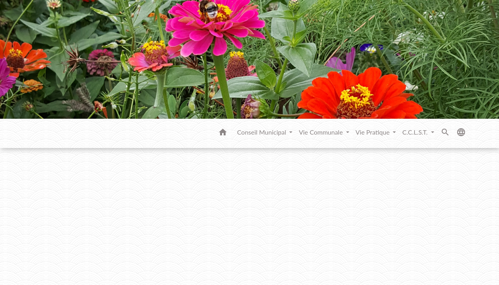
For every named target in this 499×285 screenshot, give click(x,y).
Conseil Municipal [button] (262, 132)
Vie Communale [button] (321, 132)
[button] (223, 133)
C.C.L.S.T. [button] (415, 132)
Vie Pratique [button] (374, 132)
